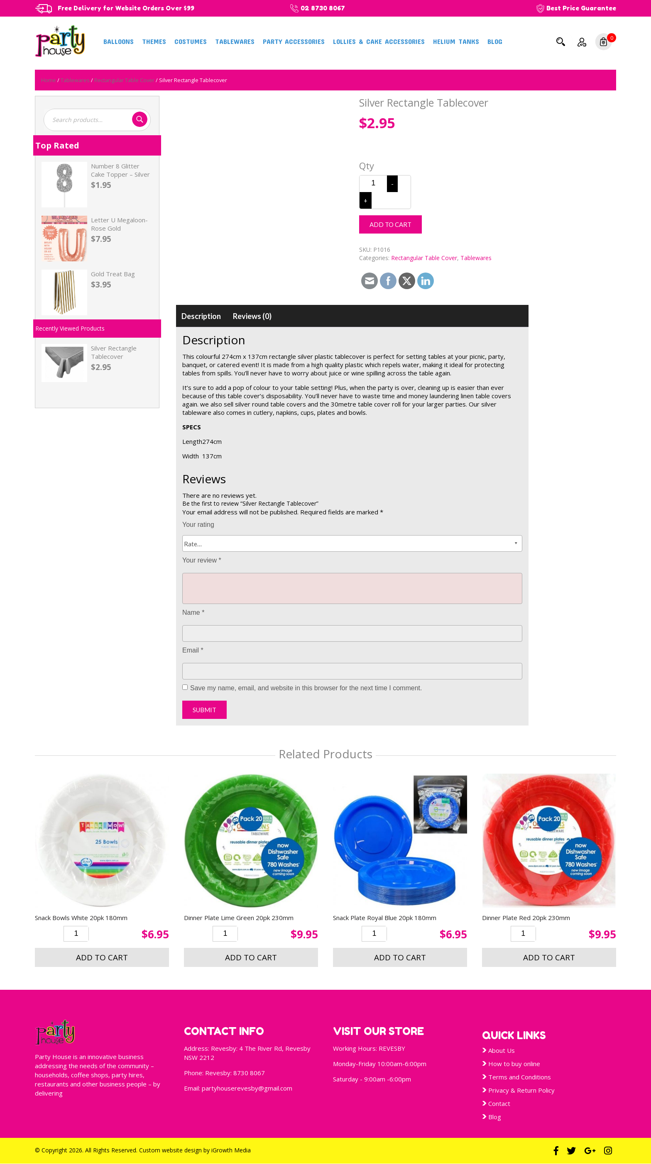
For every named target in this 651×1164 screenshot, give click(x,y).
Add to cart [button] (102, 957)
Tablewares (235, 41)
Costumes (190, 41)
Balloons (118, 41)
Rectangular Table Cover (124, 80)
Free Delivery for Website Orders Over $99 (128, 8)
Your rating (198, 524)
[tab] (201, 316)
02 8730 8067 (328, 8)
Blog (494, 41)
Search (560, 41)
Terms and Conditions (519, 1077)
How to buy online (514, 1063)
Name (193, 612)
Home (48, 80)
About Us (501, 1050)
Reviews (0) (252, 316)
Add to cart (390, 224)
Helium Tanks (456, 41)
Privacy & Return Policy (521, 1090)
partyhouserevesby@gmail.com (247, 1088)
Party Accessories (294, 41)
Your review (201, 560)
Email (192, 650)
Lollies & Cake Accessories (379, 41)
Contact (499, 1103)
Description (201, 316)
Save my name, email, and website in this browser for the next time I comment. (306, 688)
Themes (154, 41)
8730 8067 (249, 1073)
